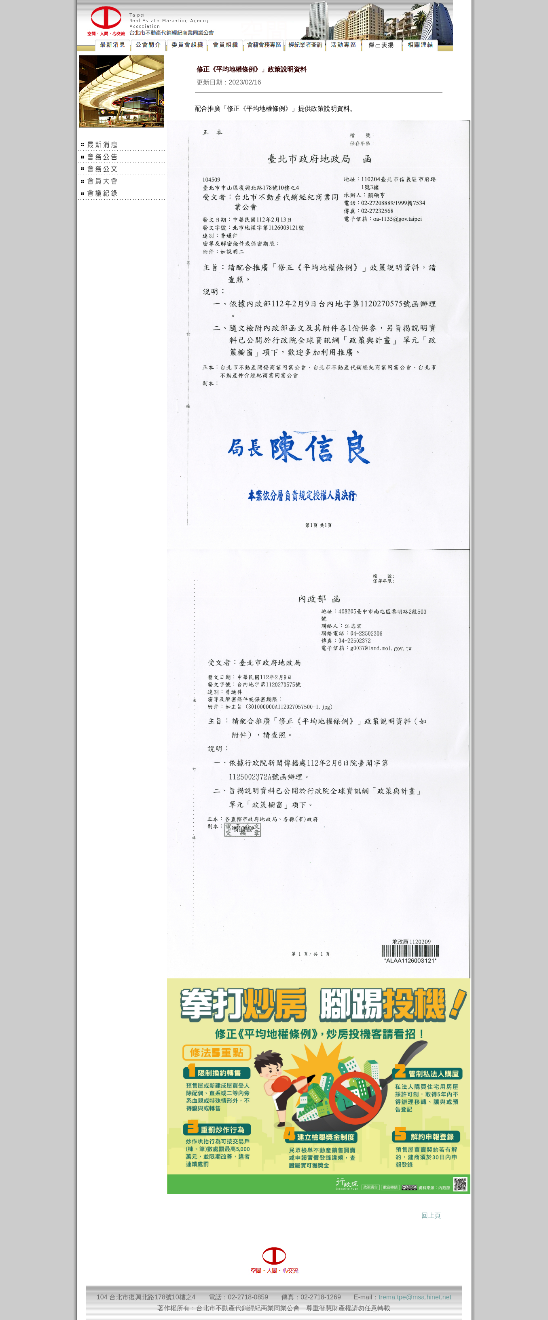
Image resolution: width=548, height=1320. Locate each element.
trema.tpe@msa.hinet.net (415, 1297)
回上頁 (431, 1215)
